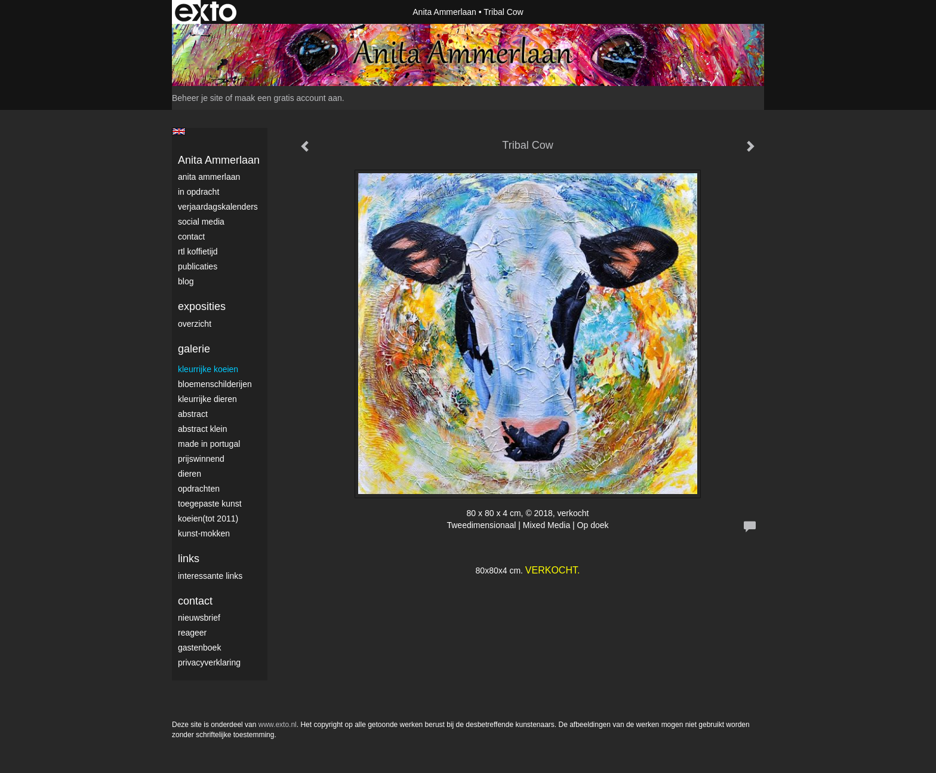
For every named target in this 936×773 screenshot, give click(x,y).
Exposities (202, 306)
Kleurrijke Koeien (208, 369)
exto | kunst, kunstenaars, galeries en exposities (205, 12)
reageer (192, 632)
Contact (191, 236)
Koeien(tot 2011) (208, 518)
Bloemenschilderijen (215, 384)
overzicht (194, 324)
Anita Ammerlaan (444, 12)
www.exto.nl (277, 724)
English (179, 131)
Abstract (193, 414)
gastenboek (199, 647)
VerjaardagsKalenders (218, 206)
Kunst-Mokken (204, 533)
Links (188, 559)
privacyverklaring (209, 662)
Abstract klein (202, 429)
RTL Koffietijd (198, 251)
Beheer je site (197, 98)
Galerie (194, 349)
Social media (201, 221)
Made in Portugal (209, 444)
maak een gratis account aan (288, 98)
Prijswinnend (201, 459)
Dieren (189, 473)
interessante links (210, 576)
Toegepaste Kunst (210, 503)
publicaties (197, 266)
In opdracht (198, 192)
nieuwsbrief (199, 617)
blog (185, 281)
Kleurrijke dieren (207, 399)
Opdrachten (199, 488)
